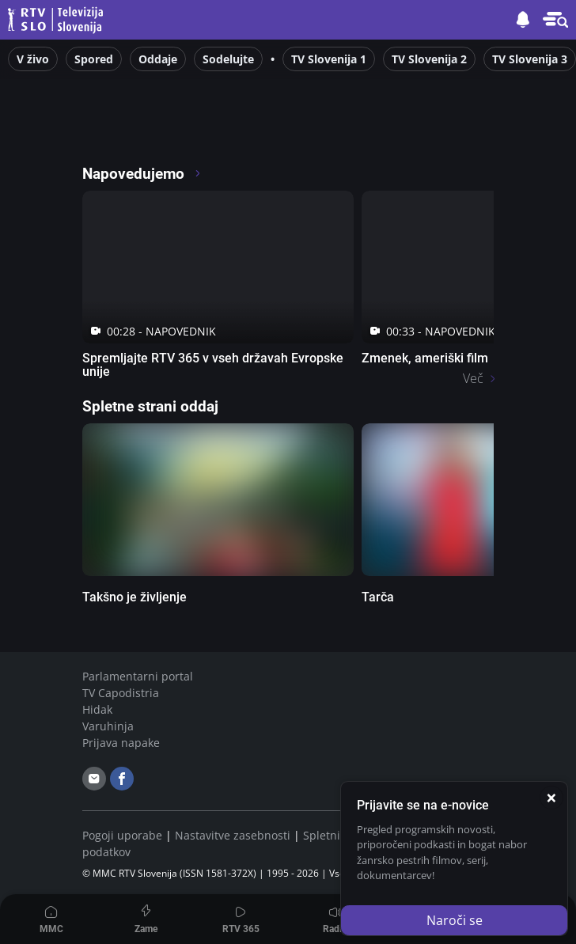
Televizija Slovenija (58, 20)
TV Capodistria (120, 692)
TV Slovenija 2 (429, 58)
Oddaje (157, 58)
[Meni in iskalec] (555, 20)
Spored (93, 58)
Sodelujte (228, 58)
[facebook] (122, 778)
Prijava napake (121, 742)
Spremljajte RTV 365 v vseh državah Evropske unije (212, 365)
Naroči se (454, 920)
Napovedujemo (142, 174)
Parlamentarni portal (137, 676)
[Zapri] (551, 797)
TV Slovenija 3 (529, 58)
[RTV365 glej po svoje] (149, 129)
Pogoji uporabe (122, 835)
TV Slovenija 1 (328, 58)
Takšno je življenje (134, 597)
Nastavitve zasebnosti (232, 835)
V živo (33, 58)
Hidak (97, 709)
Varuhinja (108, 726)
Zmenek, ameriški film (425, 358)
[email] (94, 778)
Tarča (378, 597)
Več (473, 378)
